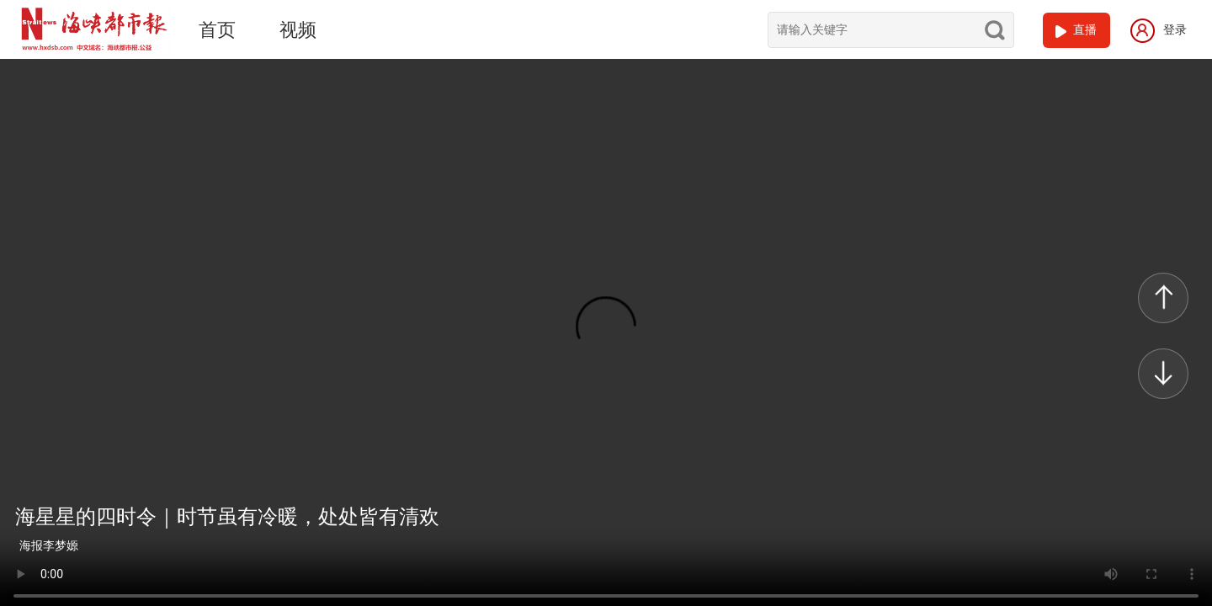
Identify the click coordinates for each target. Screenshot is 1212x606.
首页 (217, 29)
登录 (1158, 29)
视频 (297, 29)
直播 (1085, 29)
